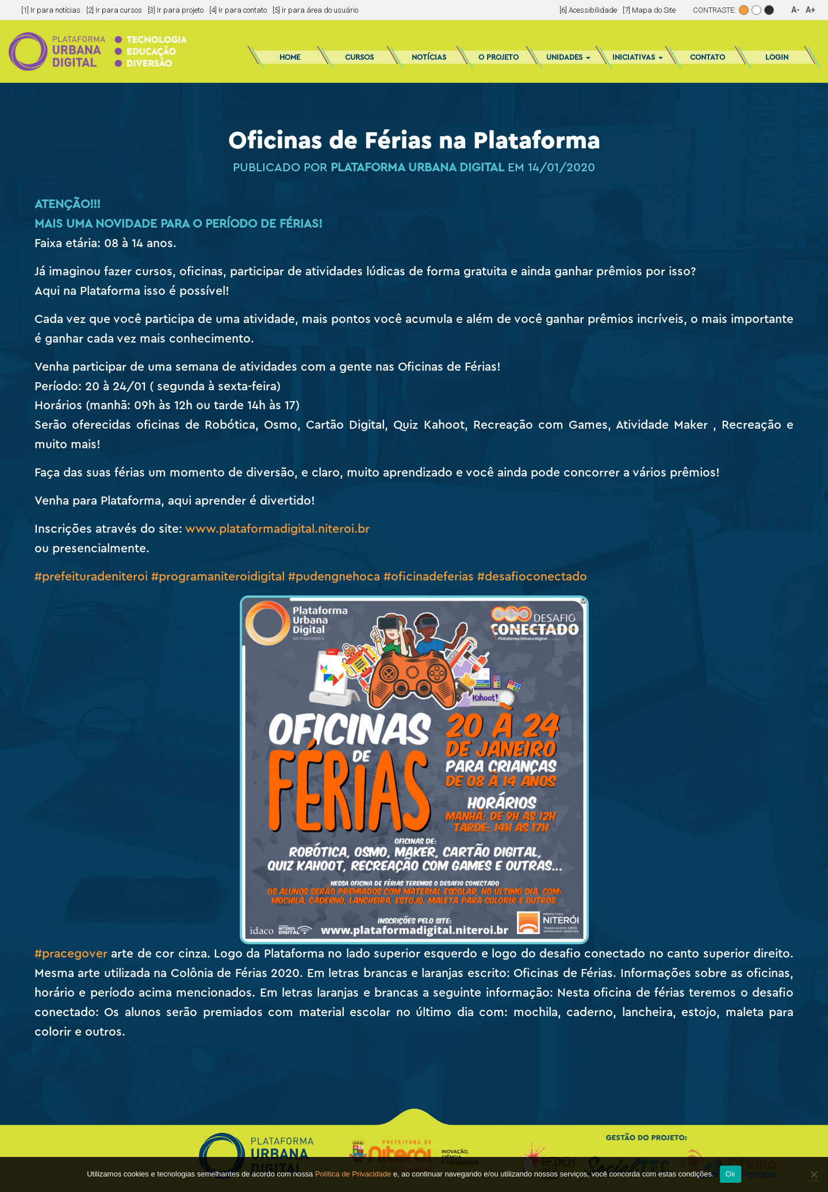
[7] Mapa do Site (649, 10)
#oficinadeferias (429, 577)
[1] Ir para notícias (50, 10)
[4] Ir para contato (238, 10)
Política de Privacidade (353, 1174)
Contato (707, 57)
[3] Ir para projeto (176, 10)
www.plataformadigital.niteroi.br (277, 529)
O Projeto (498, 57)
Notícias (429, 57)
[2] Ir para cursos (114, 10)
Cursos (359, 57)
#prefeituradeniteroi (91, 577)
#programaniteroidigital (218, 577)
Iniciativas (637, 57)
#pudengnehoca (334, 577)
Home (289, 57)
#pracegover (71, 954)
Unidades (568, 57)
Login (776, 57)
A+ (810, 9)
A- (795, 9)
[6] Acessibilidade (588, 10)
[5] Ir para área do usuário (315, 10)
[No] (813, 1174)
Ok (730, 1174)
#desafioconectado (532, 577)
